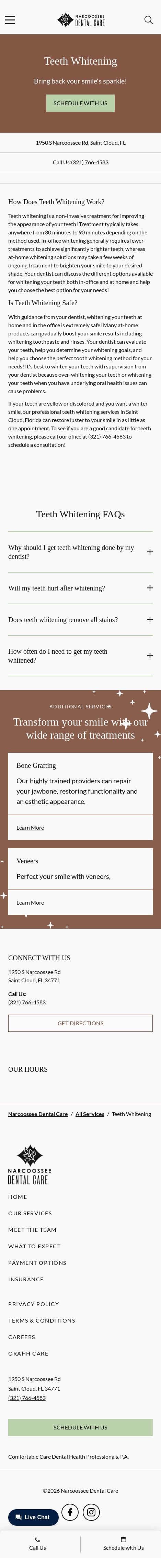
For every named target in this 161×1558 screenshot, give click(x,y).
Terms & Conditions (41, 1320)
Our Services (30, 1213)
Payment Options (37, 1262)
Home (17, 1196)
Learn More (30, 827)
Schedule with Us (80, 103)
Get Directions (81, 1023)
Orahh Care (28, 1353)
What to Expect (34, 1246)
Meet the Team (32, 1229)
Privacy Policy (33, 1304)
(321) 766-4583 (89, 162)
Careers (21, 1337)
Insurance (26, 1279)
